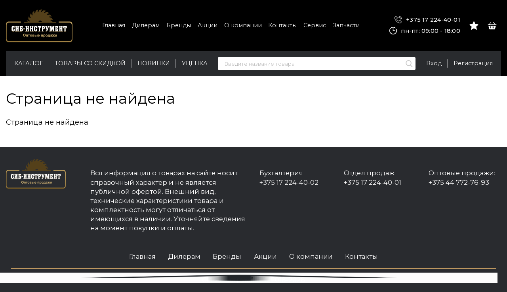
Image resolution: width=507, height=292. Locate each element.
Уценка (195, 63)
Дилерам (146, 25)
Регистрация (473, 63)
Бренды (178, 25)
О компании (243, 25)
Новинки (153, 63)
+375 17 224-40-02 (288, 182)
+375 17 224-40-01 (427, 20)
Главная (113, 25)
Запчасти (346, 25)
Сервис (314, 25)
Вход (434, 63)
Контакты (282, 25)
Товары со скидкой (90, 63)
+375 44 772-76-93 (459, 182)
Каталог (28, 63)
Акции (207, 25)
